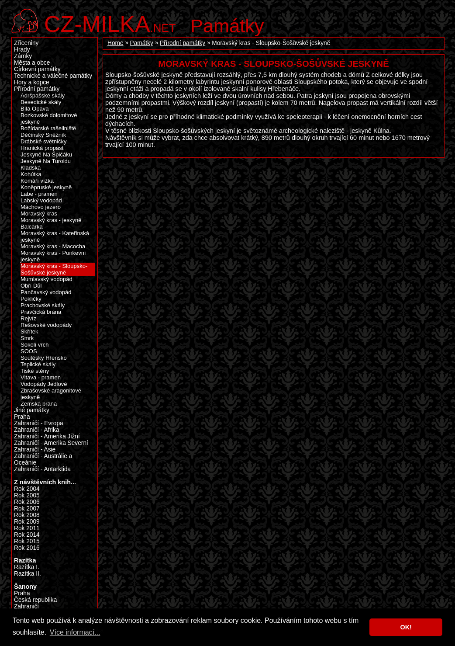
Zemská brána (39, 403)
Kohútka (31, 174)
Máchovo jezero (41, 207)
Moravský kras (39, 213)
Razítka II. (27, 573)
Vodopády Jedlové (44, 384)
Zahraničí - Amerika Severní (51, 443)
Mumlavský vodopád (46, 279)
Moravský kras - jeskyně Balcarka (51, 223)
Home (115, 43)
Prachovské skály (43, 305)
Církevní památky (37, 69)
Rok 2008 (27, 515)
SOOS (29, 351)
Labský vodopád (41, 200)
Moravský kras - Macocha (53, 246)
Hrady (22, 49)
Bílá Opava (34, 108)
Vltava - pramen (41, 377)
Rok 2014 (27, 534)
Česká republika (35, 600)
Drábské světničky (44, 141)
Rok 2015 (27, 541)
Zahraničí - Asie (34, 449)
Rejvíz (28, 318)
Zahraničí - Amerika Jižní (47, 436)
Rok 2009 (27, 521)
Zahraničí (26, 606)
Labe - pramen (39, 194)
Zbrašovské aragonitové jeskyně (51, 393)
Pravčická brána (41, 312)
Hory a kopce (31, 82)
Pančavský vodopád (46, 292)
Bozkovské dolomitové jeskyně (49, 118)
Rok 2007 (27, 508)
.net (110, 23)
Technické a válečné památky (53, 76)
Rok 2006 (27, 502)
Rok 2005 (27, 495)
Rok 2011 (27, 528)
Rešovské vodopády (46, 325)
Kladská (31, 167)
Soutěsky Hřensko (44, 357)
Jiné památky (31, 410)
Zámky (23, 56)
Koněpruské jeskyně (46, 187)
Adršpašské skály (43, 95)
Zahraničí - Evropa (38, 423)
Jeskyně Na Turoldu (46, 161)
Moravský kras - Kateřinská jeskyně (55, 236)
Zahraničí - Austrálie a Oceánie (43, 459)
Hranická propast (42, 148)
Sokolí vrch (34, 344)
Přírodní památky (182, 43)
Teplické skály (38, 364)
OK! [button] (405, 627)
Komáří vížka (37, 180)
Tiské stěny (35, 371)
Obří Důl (31, 285)
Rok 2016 (27, 548)
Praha (22, 416)
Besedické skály (41, 102)
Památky (227, 25)
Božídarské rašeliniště (48, 128)
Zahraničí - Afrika (36, 430)
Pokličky (31, 298)
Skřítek (29, 331)
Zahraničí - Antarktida (42, 469)
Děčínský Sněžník (43, 135)
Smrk (27, 338)
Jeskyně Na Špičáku (46, 154)
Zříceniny (26, 43)
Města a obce (32, 62)
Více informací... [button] (75, 632)
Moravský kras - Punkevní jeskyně (53, 256)
